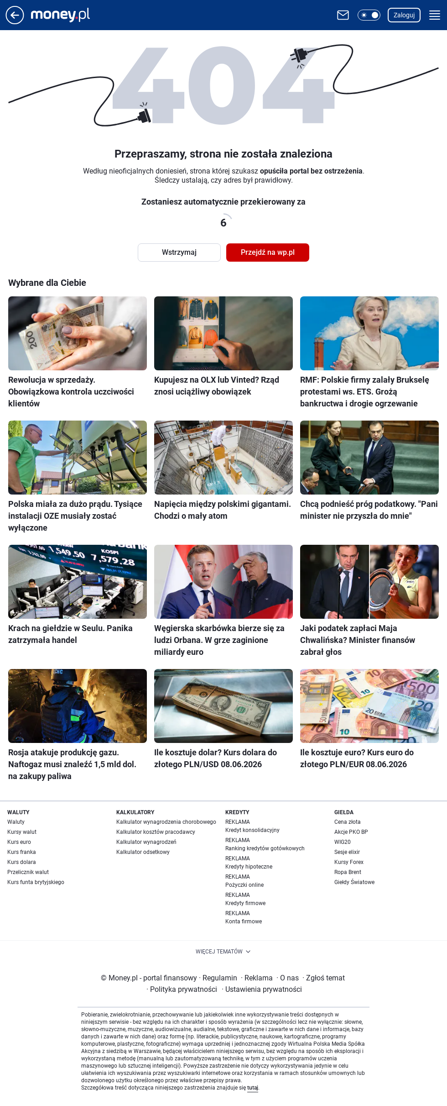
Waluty (16, 822)
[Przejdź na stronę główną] (14, 21)
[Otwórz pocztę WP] (343, 15)
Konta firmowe (243, 921)
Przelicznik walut (28, 872)
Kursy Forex (349, 862)
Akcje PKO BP (351, 832)
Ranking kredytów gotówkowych (265, 848)
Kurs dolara (21, 862)
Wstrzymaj (179, 252)
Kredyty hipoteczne (248, 867)
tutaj (252, 1088)
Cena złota (347, 822)
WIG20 (342, 842)
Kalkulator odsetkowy (143, 852)
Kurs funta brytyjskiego (35, 882)
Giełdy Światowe (354, 882)
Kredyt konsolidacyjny (252, 830)
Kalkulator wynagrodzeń (146, 842)
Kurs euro (19, 842)
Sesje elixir (347, 852)
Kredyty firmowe (245, 903)
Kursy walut (21, 832)
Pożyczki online (244, 885)
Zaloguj (404, 15)
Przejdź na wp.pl (268, 252)
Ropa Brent (347, 872)
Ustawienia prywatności (262, 989)
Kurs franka (21, 852)
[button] (369, 15)
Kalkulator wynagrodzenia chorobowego (166, 822)
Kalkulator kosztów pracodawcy (155, 832)
